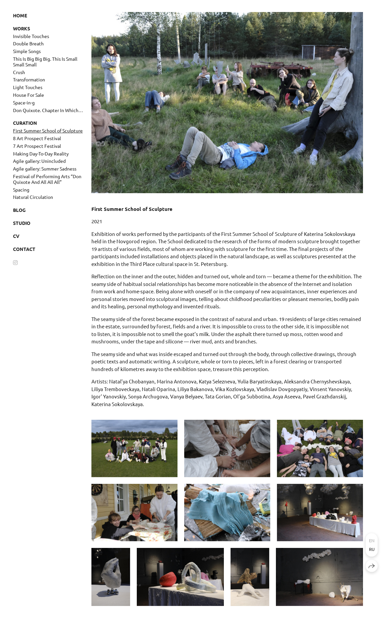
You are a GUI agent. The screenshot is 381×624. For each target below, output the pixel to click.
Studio (21, 223)
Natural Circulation (33, 197)
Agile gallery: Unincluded (39, 161)
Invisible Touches (31, 36)
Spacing (21, 190)
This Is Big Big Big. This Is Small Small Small (45, 61)
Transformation (29, 79)
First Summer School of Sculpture (48, 130)
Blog (19, 210)
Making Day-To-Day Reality (41, 153)
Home (20, 15)
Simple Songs (27, 51)
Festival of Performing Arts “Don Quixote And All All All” (47, 179)
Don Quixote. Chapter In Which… (48, 110)
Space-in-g (24, 102)
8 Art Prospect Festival (37, 138)
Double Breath (28, 43)
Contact (24, 249)
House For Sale (28, 95)
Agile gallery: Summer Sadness (44, 169)
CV (16, 236)
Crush (19, 72)
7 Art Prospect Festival (37, 146)
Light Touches (27, 87)
